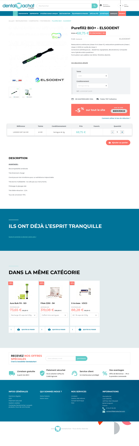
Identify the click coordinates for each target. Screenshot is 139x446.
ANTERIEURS (45, 307)
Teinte (79, 71)
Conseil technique (77, 401)
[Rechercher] (67, 5)
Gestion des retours (78, 398)
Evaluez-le (79, 39)
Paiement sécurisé (15, 401)
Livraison (74, 396)
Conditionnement (83, 81)
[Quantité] (117, 132)
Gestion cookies (14, 403)
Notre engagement (47, 401)
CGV (10, 398)
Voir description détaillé (79, 63)
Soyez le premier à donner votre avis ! (22, 237)
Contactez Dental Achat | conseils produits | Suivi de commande (20, 406)
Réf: (78, 91)
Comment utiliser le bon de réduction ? (116, 118)
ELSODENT (124, 39)
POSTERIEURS (14, 307)
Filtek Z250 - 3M (48, 303)
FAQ (72, 403)
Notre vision (44, 398)
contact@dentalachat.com (115, 411)
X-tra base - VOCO (79, 303)
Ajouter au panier (118, 142)
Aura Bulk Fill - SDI (18, 303)
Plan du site (75, 405)
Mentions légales (15, 396)
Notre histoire (45, 396)
